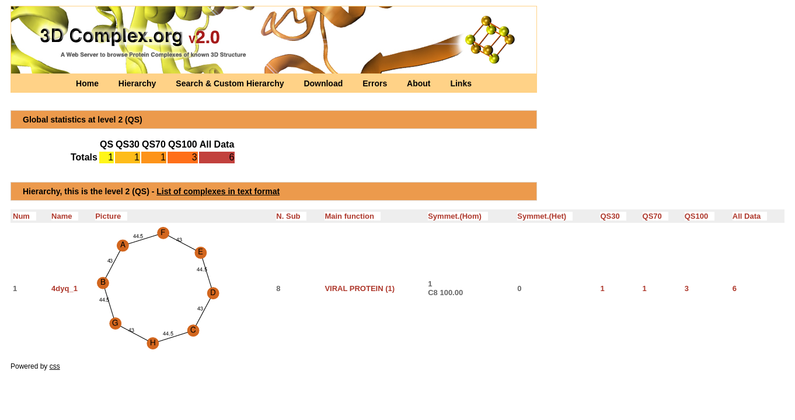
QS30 (613, 216)
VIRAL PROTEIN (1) (360, 288)
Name (64, 216)
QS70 (655, 216)
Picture (111, 216)
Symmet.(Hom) (458, 216)
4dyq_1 (64, 288)
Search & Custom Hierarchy (231, 83)
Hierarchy (138, 83)
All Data (750, 216)
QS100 (699, 216)
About (420, 83)
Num (24, 216)
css (55, 366)
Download (324, 83)
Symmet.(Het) (545, 216)
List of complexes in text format (218, 191)
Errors (375, 83)
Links (461, 83)
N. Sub (291, 216)
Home (88, 83)
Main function (352, 216)
